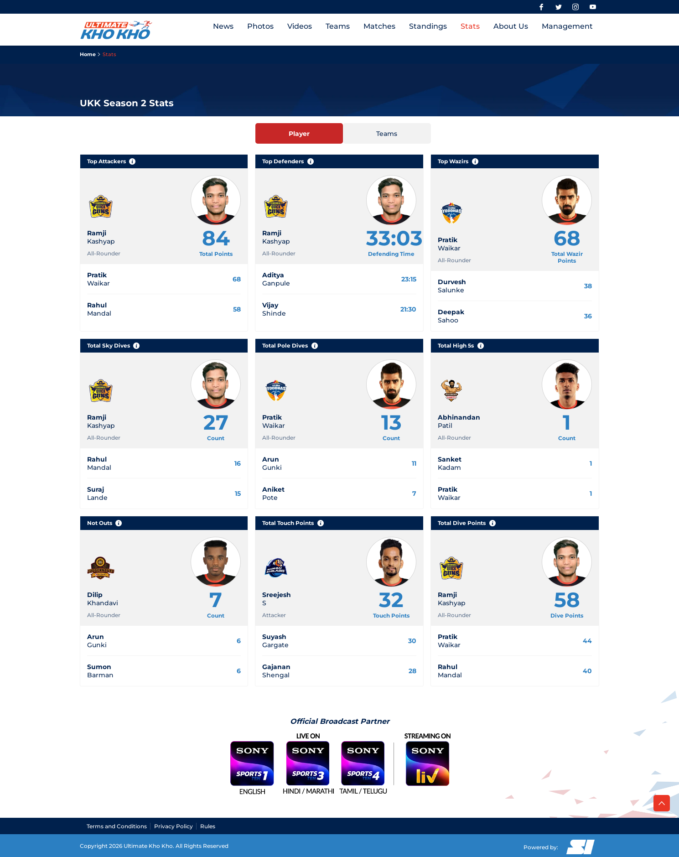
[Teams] (387, 133)
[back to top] (661, 803)
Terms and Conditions (117, 826)
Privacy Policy (173, 826)
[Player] (299, 133)
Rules (207, 826)
